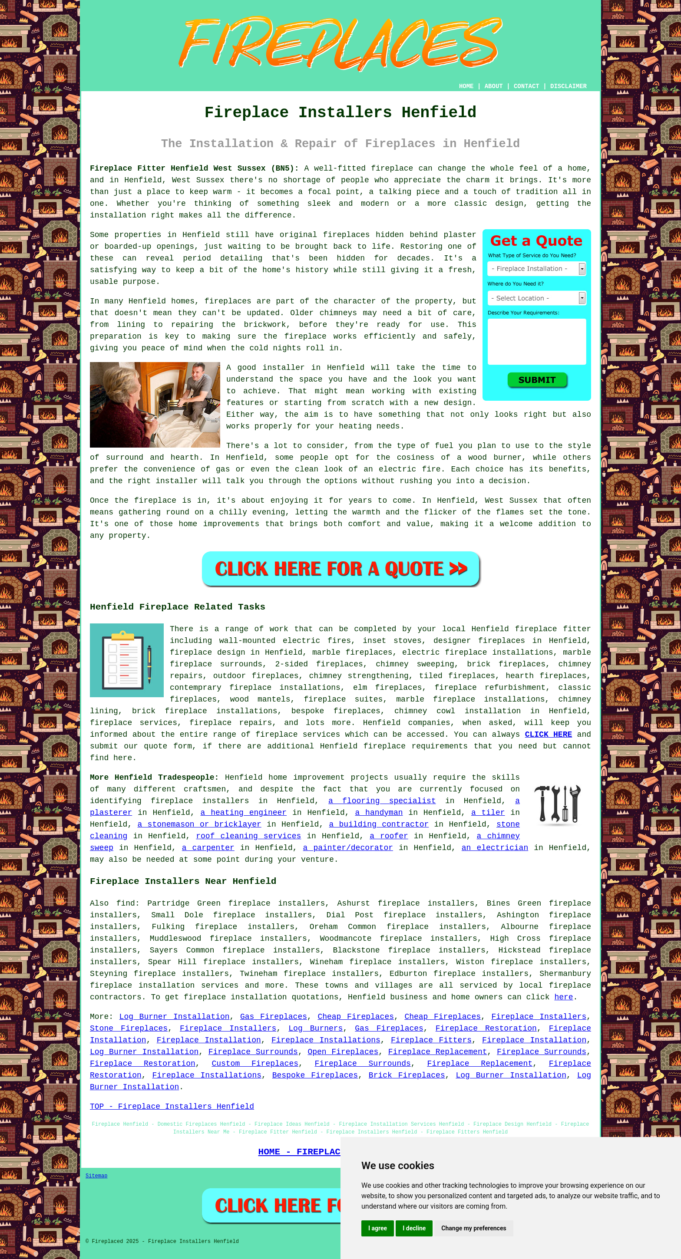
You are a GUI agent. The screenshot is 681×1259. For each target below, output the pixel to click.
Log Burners (315, 1028)
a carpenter (208, 848)
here (563, 997)
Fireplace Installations (325, 1040)
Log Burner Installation (174, 1016)
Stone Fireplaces (129, 1028)
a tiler (488, 812)
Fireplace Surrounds (253, 1052)
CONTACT (526, 86)
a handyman (379, 812)
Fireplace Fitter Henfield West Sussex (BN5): (194, 168)
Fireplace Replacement (437, 1052)
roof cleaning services (248, 836)
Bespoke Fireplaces (315, 1075)
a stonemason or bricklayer (199, 824)
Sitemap (96, 1176)
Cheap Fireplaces (355, 1016)
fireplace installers (200, 801)
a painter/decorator (348, 848)
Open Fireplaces (342, 1052)
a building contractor (379, 824)
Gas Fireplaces (273, 1016)
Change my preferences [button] (473, 1228)
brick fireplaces (506, 664)
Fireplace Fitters (431, 1040)
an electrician (495, 848)
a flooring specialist (382, 801)
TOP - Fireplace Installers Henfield (172, 1106)
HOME (466, 86)
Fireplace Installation (209, 1040)
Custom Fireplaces (255, 1063)
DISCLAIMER (568, 86)
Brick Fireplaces (407, 1075)
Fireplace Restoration (486, 1028)
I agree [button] (377, 1228)
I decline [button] (414, 1228)
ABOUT (494, 86)
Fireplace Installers (538, 1016)
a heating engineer (244, 812)
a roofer (389, 836)
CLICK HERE (548, 734)
